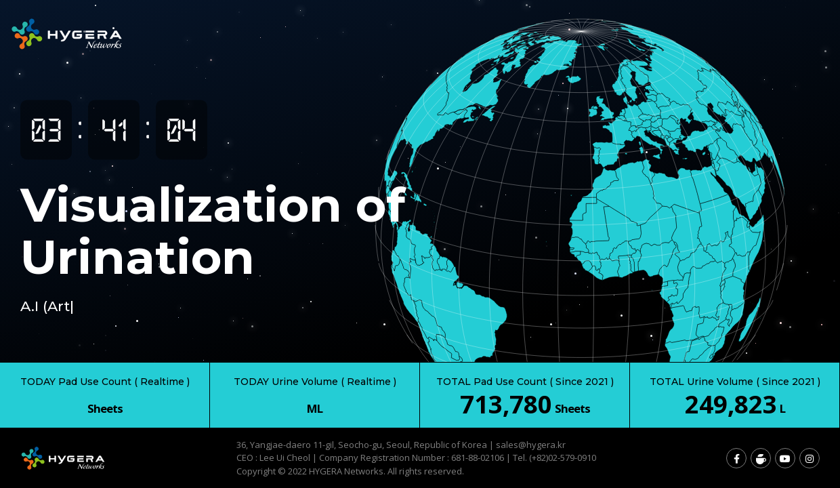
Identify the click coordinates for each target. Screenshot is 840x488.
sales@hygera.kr (531, 445)
